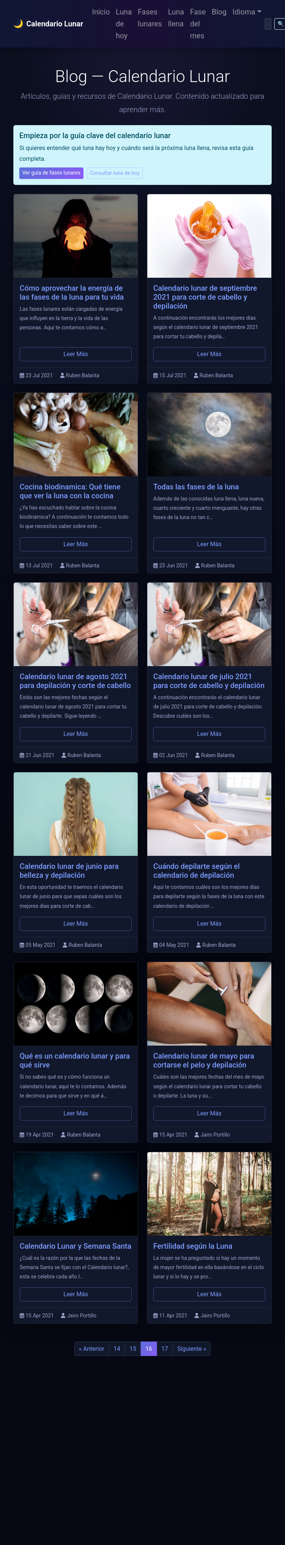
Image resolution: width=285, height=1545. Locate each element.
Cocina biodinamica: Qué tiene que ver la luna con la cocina (70, 491)
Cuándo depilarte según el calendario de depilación (196, 871)
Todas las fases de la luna (196, 486)
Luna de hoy (124, 23)
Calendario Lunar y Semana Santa (75, 1246)
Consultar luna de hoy (115, 173)
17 (164, 1348)
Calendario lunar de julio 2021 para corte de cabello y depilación (209, 681)
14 (117, 1348)
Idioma (244, 11)
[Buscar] (268, 24)
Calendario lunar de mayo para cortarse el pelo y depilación (203, 1060)
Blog (219, 11)
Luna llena (176, 17)
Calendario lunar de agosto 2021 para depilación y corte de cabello (75, 681)
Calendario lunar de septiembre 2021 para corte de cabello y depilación (205, 297)
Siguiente (191, 1348)
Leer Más (75, 354)
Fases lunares (150, 17)
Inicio (101, 11)
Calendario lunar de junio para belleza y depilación (69, 871)
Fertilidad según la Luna (192, 1246)
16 (148, 1348)
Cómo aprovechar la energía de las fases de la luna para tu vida (72, 292)
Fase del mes (198, 23)
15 (133, 1348)
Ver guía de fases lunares (51, 173)
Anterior (91, 1348)
